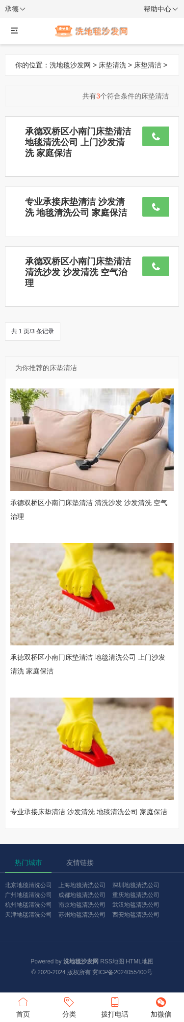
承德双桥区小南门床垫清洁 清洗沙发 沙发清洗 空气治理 (78, 272)
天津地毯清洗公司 (28, 914)
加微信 (161, 1006)
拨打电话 (115, 1006)
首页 (23, 1006)
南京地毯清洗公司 (81, 904)
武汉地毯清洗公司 (135, 904)
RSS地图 (112, 961)
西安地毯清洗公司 (135, 914)
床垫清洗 (112, 65)
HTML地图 (140, 961)
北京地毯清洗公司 (28, 885)
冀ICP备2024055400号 (122, 972)
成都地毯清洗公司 (81, 895)
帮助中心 (161, 9)
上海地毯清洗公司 (81, 885)
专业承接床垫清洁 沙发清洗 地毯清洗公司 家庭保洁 (88, 812)
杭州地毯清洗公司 (28, 904)
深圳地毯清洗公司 (135, 885)
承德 (15, 9)
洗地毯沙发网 (70, 65)
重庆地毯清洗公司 (135, 895)
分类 (69, 1006)
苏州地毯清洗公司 (81, 914)
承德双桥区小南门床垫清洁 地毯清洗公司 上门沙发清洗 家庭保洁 (78, 142)
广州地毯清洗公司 (28, 895)
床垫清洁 (147, 65)
